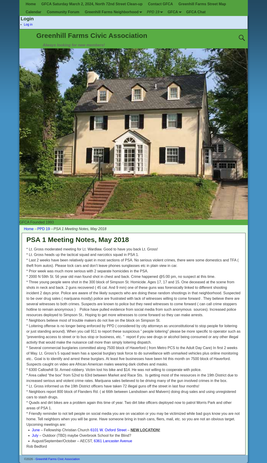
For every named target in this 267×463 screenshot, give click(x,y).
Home (31, 4)
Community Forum (63, 12)
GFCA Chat (196, 12)
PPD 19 (156, 12)
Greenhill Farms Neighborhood (114, 12)
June (36, 430)
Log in (28, 24)
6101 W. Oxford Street (108, 430)
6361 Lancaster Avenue (113, 441)
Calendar (33, 12)
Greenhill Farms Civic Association (91, 35)
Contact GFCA (160, 4)
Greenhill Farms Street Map (202, 4)
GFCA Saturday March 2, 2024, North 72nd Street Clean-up (92, 4)
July (35, 435)
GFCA (175, 12)
